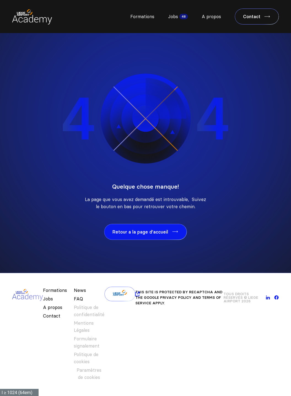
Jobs (173, 16)
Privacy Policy (176, 297)
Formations (142, 16)
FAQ (78, 299)
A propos (211, 16)
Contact (51, 316)
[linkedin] (268, 297)
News (80, 290)
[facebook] (276, 297)
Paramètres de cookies (89, 373)
